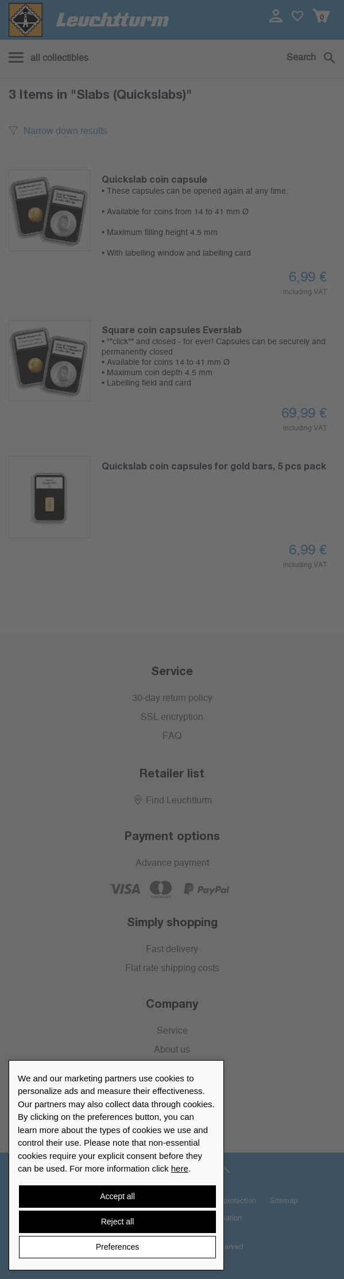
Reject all (117, 1221)
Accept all (117, 1196)
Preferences (117, 1246)
